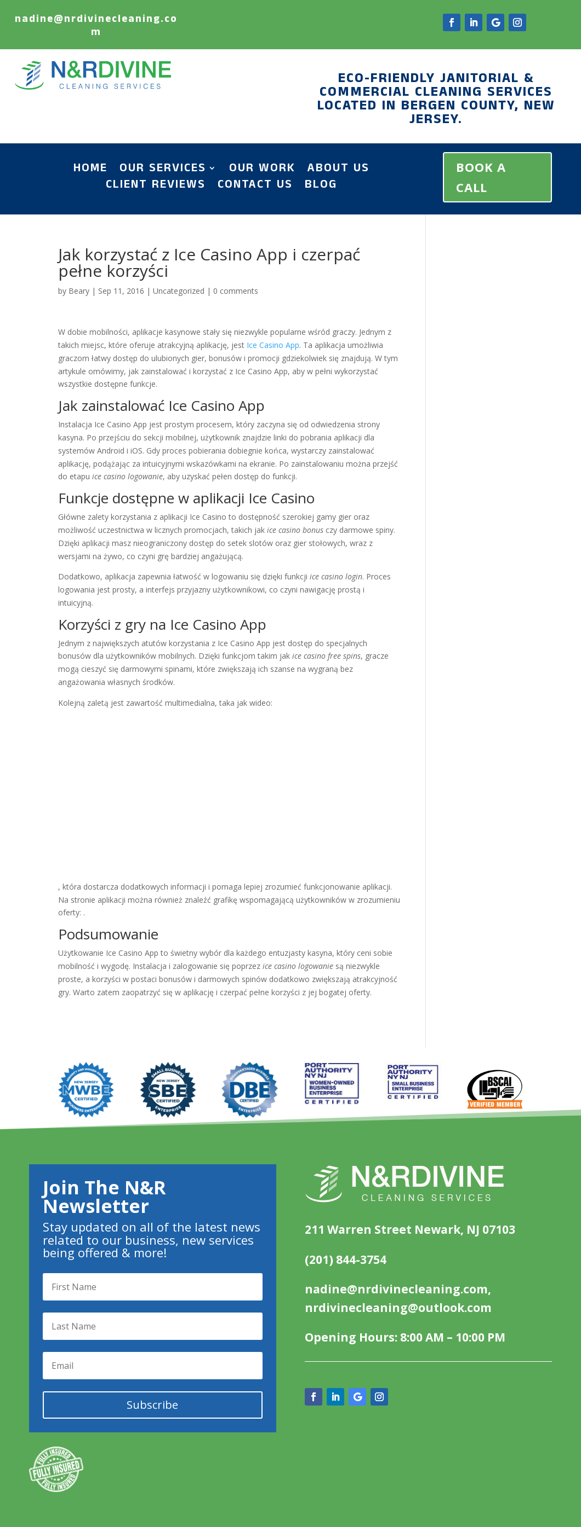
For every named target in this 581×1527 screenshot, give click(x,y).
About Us (338, 170)
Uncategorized (178, 291)
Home (90, 170)
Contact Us (255, 187)
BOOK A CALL (481, 177)
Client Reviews (156, 187)
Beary (79, 291)
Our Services (162, 170)
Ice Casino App (273, 345)
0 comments (235, 291)
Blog (321, 187)
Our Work (262, 170)
